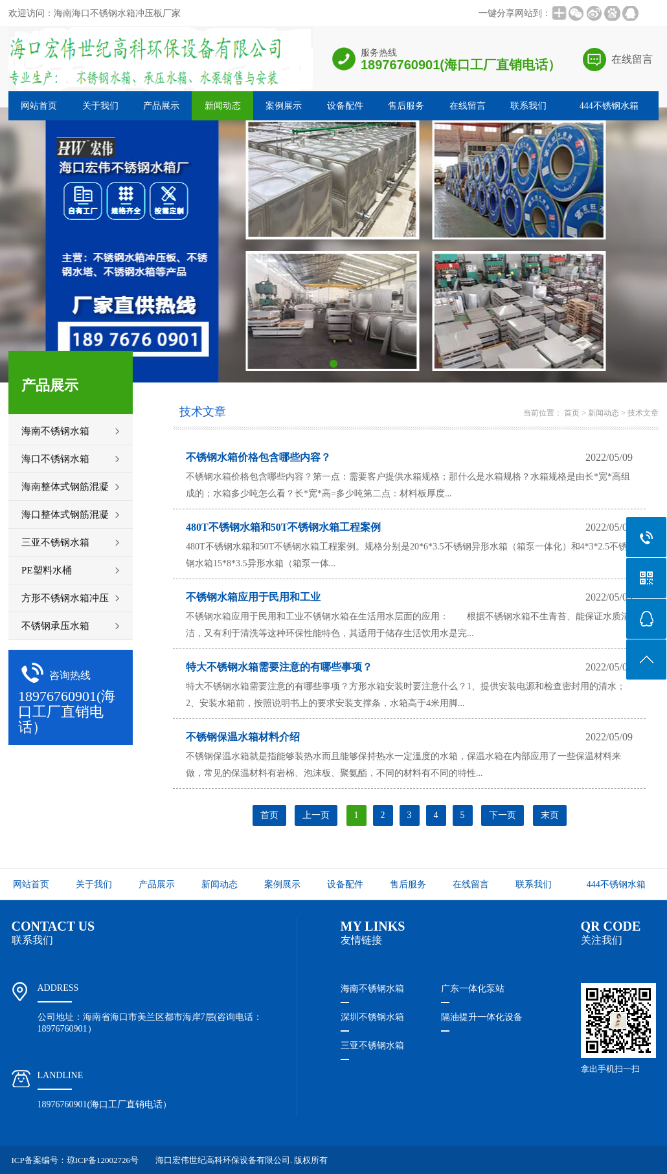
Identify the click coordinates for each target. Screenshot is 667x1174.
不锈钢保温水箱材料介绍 (243, 736)
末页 (550, 815)
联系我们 (528, 106)
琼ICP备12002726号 (103, 1160)
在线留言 (632, 59)
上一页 (316, 815)
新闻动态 (223, 106)
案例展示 (284, 106)
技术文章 (643, 412)
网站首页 (39, 106)
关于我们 (100, 106)
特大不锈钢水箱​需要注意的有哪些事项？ (279, 666)
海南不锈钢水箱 (372, 988)
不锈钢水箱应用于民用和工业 (253, 597)
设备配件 (345, 106)
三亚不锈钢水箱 (372, 1045)
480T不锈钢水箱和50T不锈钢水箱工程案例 (283, 527)
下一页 (502, 815)
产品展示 (161, 106)
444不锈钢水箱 (609, 106)
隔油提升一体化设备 (482, 1017)
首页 (572, 412)
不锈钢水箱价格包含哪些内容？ (258, 457)
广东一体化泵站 (472, 988)
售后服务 (406, 106)
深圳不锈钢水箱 (372, 1017)
